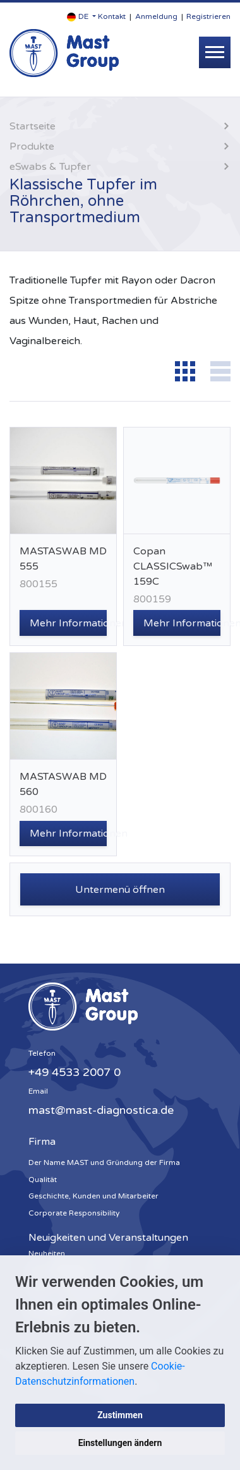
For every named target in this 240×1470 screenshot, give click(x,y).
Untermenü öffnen (120, 889)
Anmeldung (156, 16)
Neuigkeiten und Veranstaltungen (108, 1237)
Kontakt (112, 16)
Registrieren (208, 16)
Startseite (32, 126)
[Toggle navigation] (215, 52)
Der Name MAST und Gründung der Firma (104, 1162)
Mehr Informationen (68, 623)
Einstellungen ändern (120, 1443)
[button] (81, 16)
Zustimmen (120, 1415)
